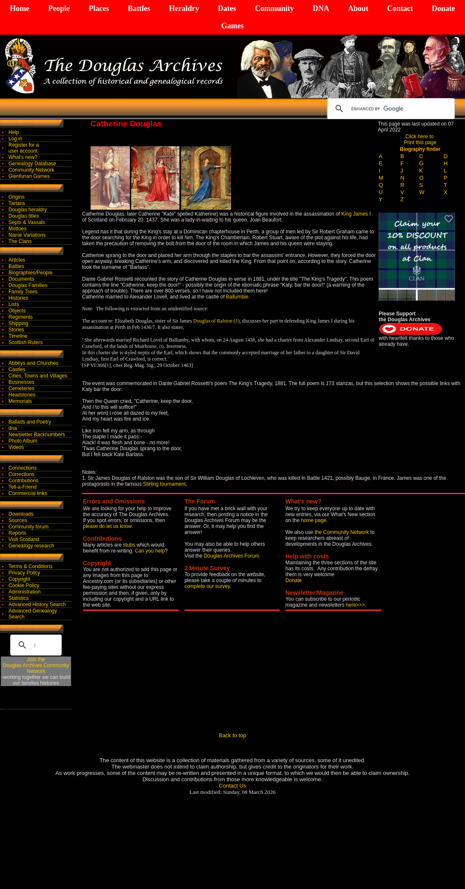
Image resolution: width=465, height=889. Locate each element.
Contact (400, 8)
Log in (15, 139)
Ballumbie (237, 297)
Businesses (21, 382)
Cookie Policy (23, 585)
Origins (16, 197)
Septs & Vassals (26, 222)
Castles (16, 369)
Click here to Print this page (420, 139)
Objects (17, 311)
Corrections (21, 474)
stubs (130, 545)
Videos (16, 447)
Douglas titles (23, 216)
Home (20, 8)
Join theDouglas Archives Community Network (36, 665)
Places (98, 8)
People (59, 8)
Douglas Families (27, 285)
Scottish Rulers (25, 342)
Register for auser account (23, 148)
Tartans (16, 203)
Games (232, 26)
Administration (24, 592)
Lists (13, 304)
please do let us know (107, 526)
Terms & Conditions (30, 566)
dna (12, 428)
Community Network (31, 170)
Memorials (20, 401)
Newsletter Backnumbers (36, 435)
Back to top (232, 735)
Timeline (18, 336)
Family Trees (23, 292)
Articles (16, 260)
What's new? (22, 157)
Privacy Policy (24, 573)
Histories (18, 298)
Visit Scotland (23, 539)
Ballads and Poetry (29, 422)
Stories (16, 330)
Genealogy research (31, 546)
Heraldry (184, 8)
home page (313, 520)
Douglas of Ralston (213, 321)
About (358, 8)
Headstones (22, 395)
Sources (17, 520)
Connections (22, 468)
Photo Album (22, 441)
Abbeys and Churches (33, 363)
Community (274, 8)
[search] (389, 109)
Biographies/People (30, 273)
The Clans (20, 241)
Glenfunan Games (29, 176)
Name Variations (27, 235)
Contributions (23, 481)
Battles (139, 8)
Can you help (150, 551)
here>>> (355, 605)
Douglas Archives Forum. (232, 556)
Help (13, 132)
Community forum (28, 527)
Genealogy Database (32, 164)
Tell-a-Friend (22, 487)
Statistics (18, 598)
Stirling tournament (164, 484)
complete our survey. (207, 586)
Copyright (19, 579)
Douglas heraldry (27, 210)
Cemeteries (21, 388)
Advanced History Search (37, 604)
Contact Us (232, 785)
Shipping (18, 323)
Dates (227, 8)
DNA (321, 8)
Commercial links (27, 493)
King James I (356, 214)
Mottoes (17, 229)
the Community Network (342, 532)
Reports (17, 533)
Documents (21, 279)
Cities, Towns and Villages (37, 376)
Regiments (20, 317)
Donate (443, 8)
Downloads (20, 514)
